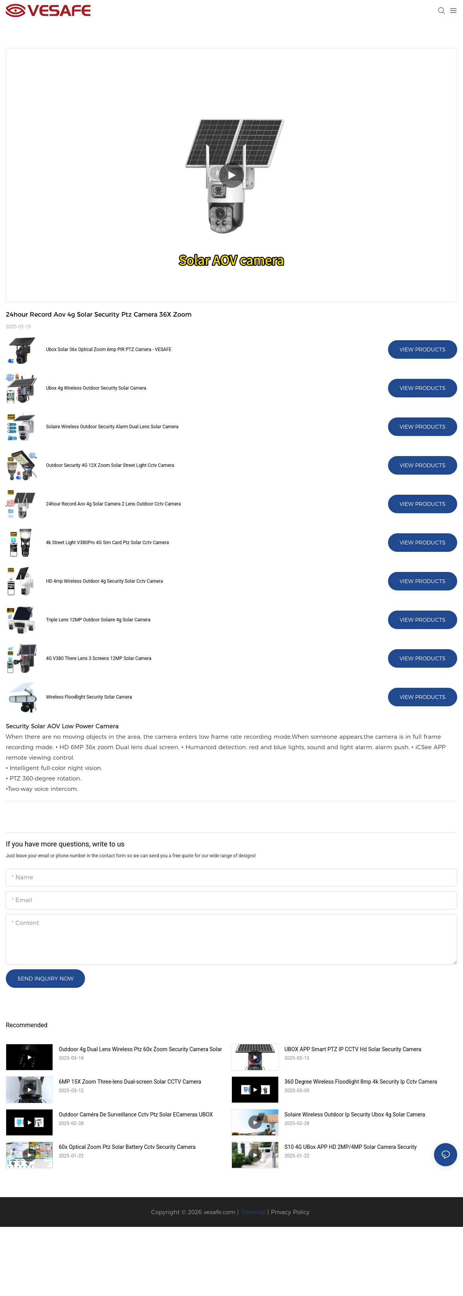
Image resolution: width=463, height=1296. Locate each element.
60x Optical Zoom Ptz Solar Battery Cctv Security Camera (127, 1147)
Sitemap (253, 1212)
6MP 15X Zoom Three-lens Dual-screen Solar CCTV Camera (130, 1082)
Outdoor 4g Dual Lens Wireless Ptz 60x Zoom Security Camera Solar (140, 1049)
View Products (423, 349)
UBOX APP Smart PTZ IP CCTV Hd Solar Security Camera (352, 1049)
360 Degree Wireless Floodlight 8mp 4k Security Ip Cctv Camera (360, 1082)
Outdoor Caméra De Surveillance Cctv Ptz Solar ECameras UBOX (136, 1114)
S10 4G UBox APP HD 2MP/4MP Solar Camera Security (350, 1147)
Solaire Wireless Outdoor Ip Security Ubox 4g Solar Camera (354, 1114)
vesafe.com (219, 1212)
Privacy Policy (290, 1212)
